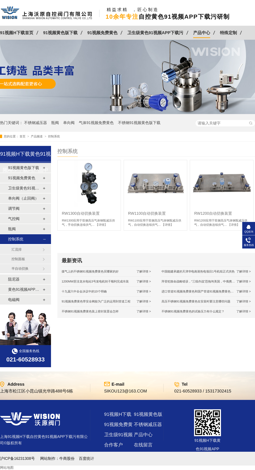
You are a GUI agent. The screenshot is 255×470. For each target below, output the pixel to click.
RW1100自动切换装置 (147, 213)
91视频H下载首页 (16, 32)
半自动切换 (19, 268)
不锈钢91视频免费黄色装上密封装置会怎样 (90, 311)
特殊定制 (228, 32)
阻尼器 (14, 279)
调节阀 (14, 208)
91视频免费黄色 (102, 32)
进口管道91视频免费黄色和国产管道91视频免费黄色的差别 (200, 291)
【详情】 (101, 224)
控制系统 (54, 136)
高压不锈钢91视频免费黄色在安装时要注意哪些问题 (196, 301)
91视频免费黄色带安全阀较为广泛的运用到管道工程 (96, 301)
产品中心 (201, 32)
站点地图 (113, 455)
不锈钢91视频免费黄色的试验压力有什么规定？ (193, 311)
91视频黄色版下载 (60, 32)
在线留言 (143, 444)
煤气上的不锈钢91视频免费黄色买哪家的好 (90, 271)
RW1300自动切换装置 (81, 213)
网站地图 (7, 467)
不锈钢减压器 (35, 123)
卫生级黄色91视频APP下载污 (155, 32)
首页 (23, 136)
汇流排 (16, 249)
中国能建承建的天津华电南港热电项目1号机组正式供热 (198, 271)
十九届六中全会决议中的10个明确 (84, 291)
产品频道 (37, 136)
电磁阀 (14, 300)
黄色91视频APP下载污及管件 (25, 289)
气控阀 (14, 219)
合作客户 (113, 444)
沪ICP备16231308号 (17, 458)
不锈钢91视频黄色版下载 (139, 123)
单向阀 (69, 123)
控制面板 (18, 259)
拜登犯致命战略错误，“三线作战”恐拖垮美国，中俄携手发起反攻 (204, 281)
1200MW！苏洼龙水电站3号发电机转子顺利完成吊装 (95, 281)
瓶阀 (55, 123)
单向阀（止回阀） (23, 198)
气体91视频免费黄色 (96, 123)
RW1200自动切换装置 (213, 213)
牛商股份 (67, 458)
